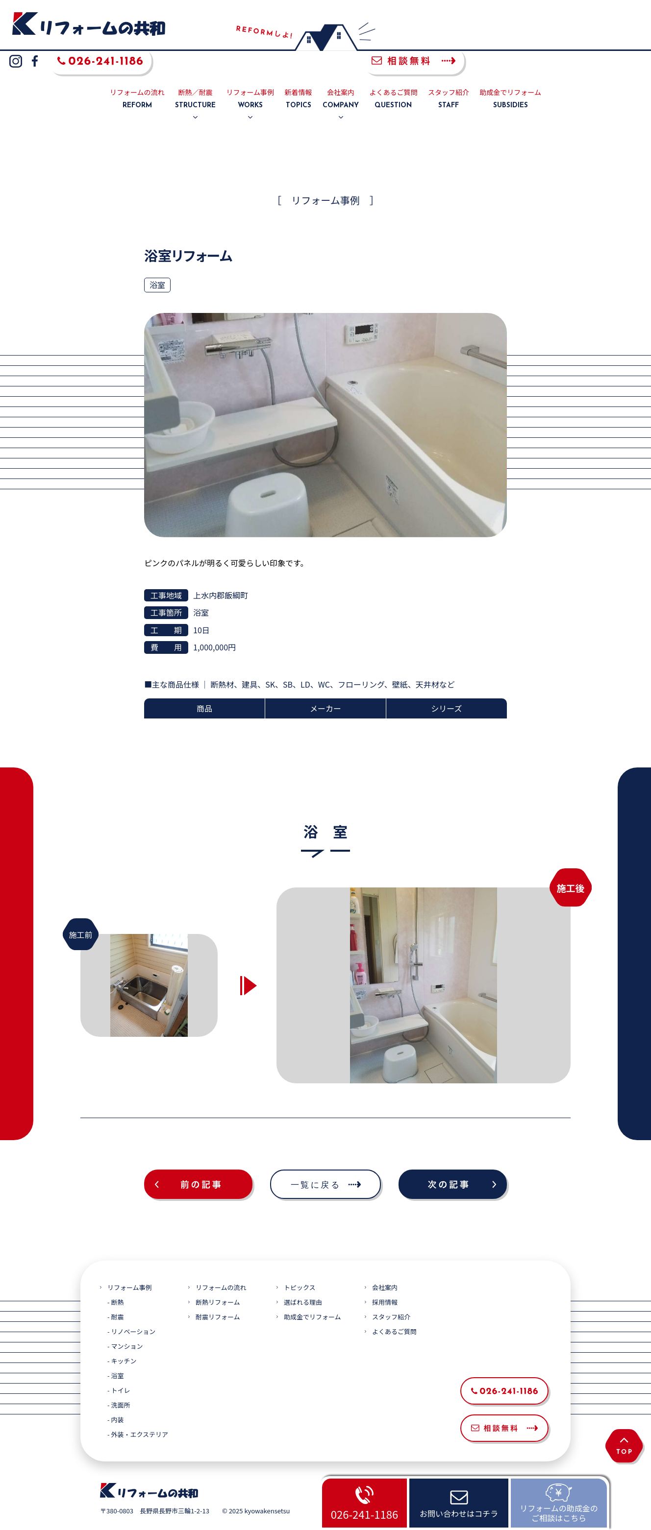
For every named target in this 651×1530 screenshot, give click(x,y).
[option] (423, 962)
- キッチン (121, 1337)
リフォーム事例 (250, 76)
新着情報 (298, 76)
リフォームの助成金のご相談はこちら (559, 1512)
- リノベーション (131, 1308)
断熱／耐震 (195, 76)
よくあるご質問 (393, 76)
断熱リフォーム (218, 1279)
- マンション (125, 1323)
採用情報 (385, 1279)
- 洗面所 (118, 1382)
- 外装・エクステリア (137, 1411)
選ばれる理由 (303, 1279)
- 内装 (115, 1396)
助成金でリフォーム (510, 76)
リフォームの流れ (137, 76)
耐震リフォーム (218, 1293)
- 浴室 (115, 1352)
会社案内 (341, 76)
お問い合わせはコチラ (459, 1513)
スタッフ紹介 (448, 76)
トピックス (300, 1264)
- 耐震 (115, 1293)
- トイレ (118, 1367)
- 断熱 (115, 1279)
